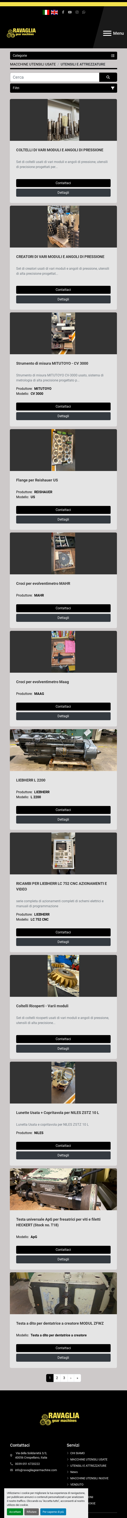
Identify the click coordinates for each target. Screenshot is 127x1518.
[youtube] (70, 12)
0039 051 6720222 (27, 1463)
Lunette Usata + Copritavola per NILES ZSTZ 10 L (57, 1112)
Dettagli (63, 193)
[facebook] (63, 12)
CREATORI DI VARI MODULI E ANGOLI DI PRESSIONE (60, 256)
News (74, 1472)
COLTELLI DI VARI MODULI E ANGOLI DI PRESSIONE (59, 150)
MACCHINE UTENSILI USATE (88, 1459)
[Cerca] (54, 77)
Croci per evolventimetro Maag (42, 682)
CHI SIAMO (77, 1453)
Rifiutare (32, 1511)
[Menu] (107, 33)
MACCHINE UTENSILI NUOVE (89, 1478)
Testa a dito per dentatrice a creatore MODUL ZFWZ (60, 1323)
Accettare (15, 1511)
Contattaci (63, 183)
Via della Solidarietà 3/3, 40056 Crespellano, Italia (31, 1455)
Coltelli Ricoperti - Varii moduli (42, 1006)
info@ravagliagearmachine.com (36, 1470)
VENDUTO (77, 1484)
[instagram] (77, 12)
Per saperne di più (53, 1511)
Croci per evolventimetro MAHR (43, 583)
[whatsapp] (83, 12)
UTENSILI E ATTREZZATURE (88, 1465)
